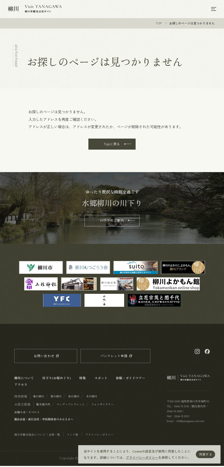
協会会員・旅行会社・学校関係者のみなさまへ (43, 420)
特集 (82, 379)
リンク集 (72, 435)
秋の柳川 (74, 397)
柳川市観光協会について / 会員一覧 (37, 435)
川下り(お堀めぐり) (56, 379)
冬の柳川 (91, 397)
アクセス (20, 385)
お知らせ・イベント (27, 413)
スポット (100, 379)
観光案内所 (43, 405)
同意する (205, 454)
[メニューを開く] (213, 9)
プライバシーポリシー (142, 457)
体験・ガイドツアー (130, 379)
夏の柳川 (56, 397)
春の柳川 (38, 397)
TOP (159, 24)
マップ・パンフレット (71, 405)
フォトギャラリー (102, 405)
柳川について (24, 379)
